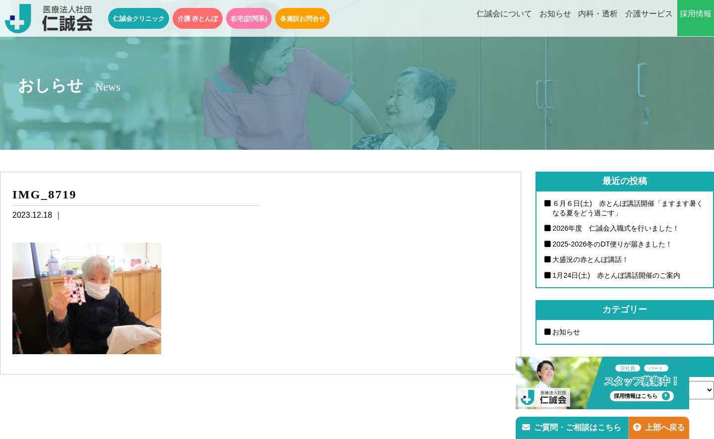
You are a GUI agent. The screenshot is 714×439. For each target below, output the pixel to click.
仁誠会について (504, 18)
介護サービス (649, 18)
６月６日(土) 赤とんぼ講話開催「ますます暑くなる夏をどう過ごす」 (627, 208)
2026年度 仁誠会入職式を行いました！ (615, 228)
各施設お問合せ (302, 18)
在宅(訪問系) (249, 18)
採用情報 (696, 18)
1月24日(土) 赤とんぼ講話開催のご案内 (616, 275)
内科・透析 (598, 18)
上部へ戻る (659, 427)
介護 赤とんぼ (198, 18)
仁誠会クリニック (139, 18)
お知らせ (555, 18)
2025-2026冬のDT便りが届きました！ (612, 244)
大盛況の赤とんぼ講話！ (590, 259)
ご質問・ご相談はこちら (571, 427)
